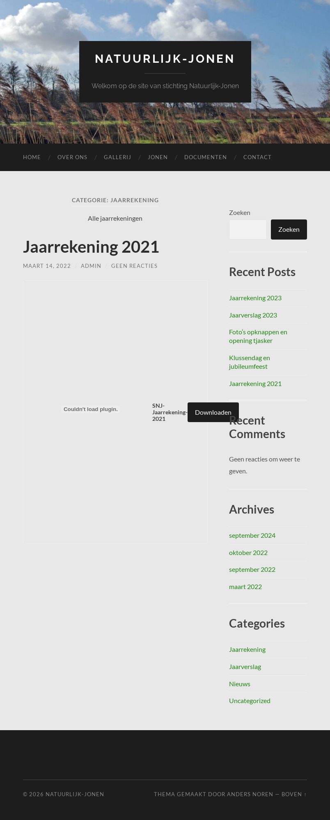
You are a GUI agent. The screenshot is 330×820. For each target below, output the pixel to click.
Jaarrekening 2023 (255, 298)
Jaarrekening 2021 (91, 246)
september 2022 (252, 569)
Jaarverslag (245, 666)
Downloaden (213, 412)
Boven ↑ (294, 794)
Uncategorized (249, 700)
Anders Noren (250, 794)
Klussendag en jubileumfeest (249, 362)
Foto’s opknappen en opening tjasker (258, 336)
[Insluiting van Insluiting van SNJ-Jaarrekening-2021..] (90, 409)
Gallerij (117, 157)
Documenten (205, 157)
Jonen (158, 157)
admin (91, 266)
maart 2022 (245, 586)
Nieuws (239, 684)
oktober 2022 (248, 552)
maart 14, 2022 (47, 266)
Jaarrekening (247, 649)
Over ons (72, 157)
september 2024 (252, 535)
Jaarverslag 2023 (253, 315)
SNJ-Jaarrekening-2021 (170, 412)
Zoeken (239, 212)
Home (32, 157)
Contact (257, 157)
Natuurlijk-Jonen (165, 59)
